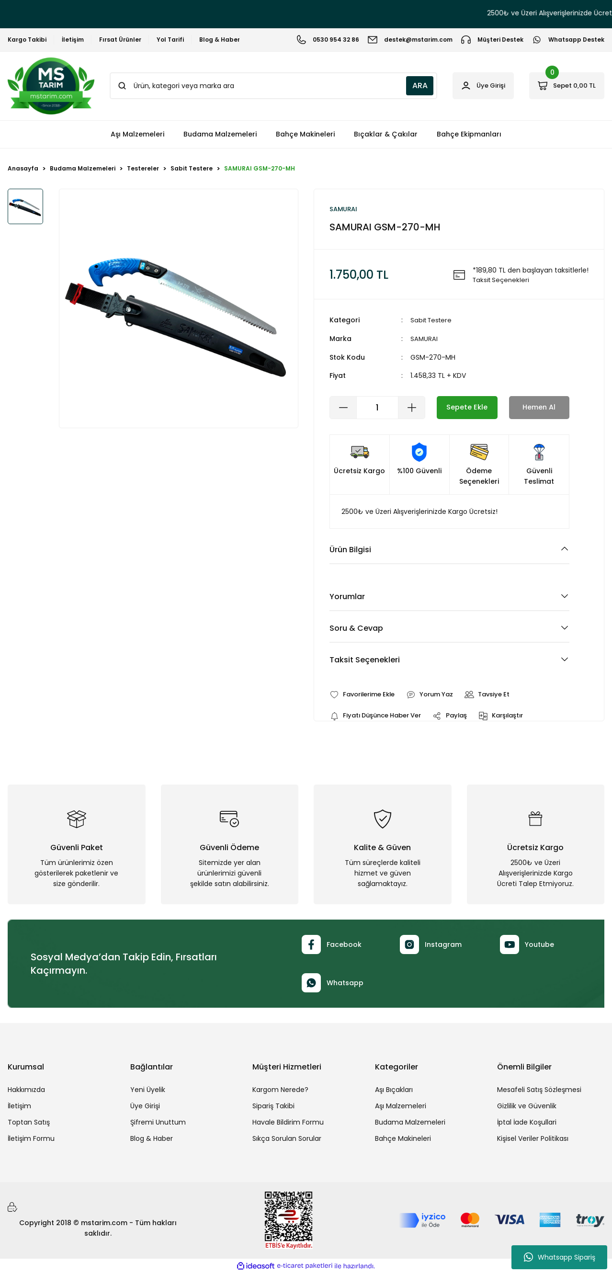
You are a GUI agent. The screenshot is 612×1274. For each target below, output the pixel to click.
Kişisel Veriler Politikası (532, 1140)
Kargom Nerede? (280, 1091)
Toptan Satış (29, 1123)
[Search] (265, 85)
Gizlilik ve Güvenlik (526, 1107)
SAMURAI (424, 339)
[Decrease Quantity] (343, 408)
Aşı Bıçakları (394, 1091)
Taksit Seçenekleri (364, 659)
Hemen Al (539, 407)
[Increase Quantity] (411, 408)
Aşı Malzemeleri (400, 1107)
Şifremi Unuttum (158, 1123)
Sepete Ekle (467, 407)
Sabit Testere (432, 321)
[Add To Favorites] (365, 695)
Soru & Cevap (356, 628)
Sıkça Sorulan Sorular (286, 1140)
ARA (403, 85)
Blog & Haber (151, 1140)
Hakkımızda (26, 1091)
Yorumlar (347, 596)
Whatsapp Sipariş (559, 1257)
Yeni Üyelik (147, 1091)
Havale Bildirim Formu (288, 1123)
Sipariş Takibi (273, 1107)
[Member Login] (471, 85)
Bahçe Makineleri (403, 1140)
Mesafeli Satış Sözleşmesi (539, 1091)
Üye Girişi (145, 1107)
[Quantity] (377, 407)
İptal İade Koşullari (526, 1123)
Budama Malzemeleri (410, 1123)
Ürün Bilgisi (350, 549)
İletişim (19, 1107)
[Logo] (51, 85)
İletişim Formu (31, 1140)
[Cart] (562, 85)
